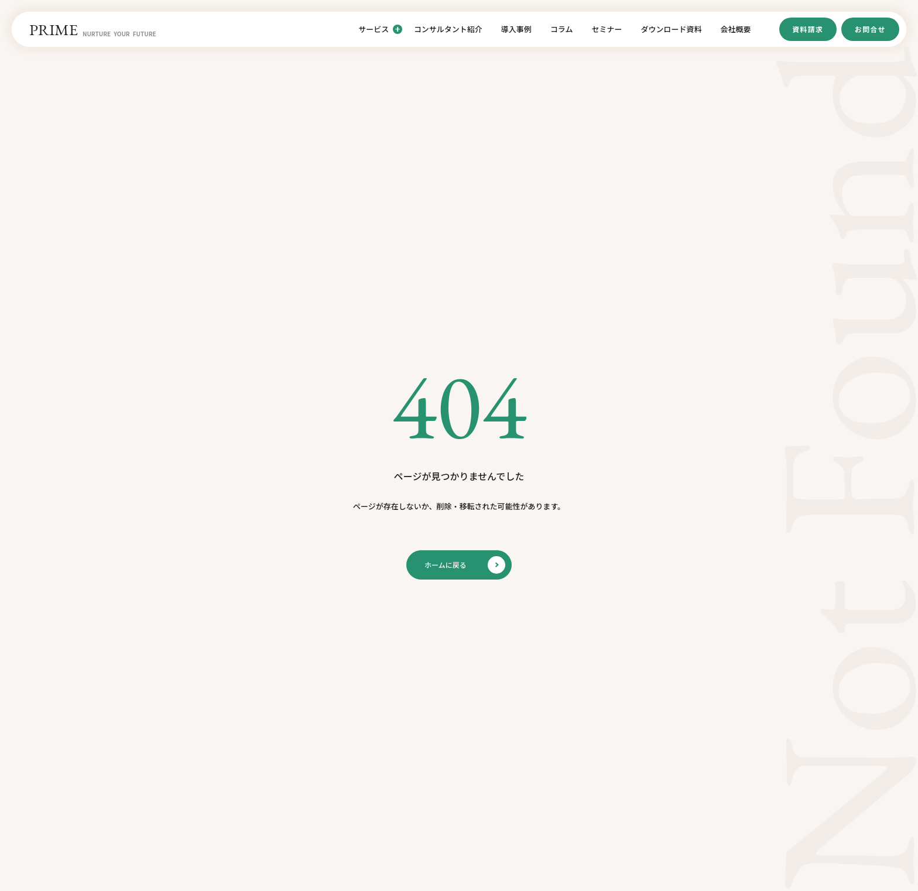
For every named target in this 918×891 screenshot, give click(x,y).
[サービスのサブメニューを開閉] (397, 29)
